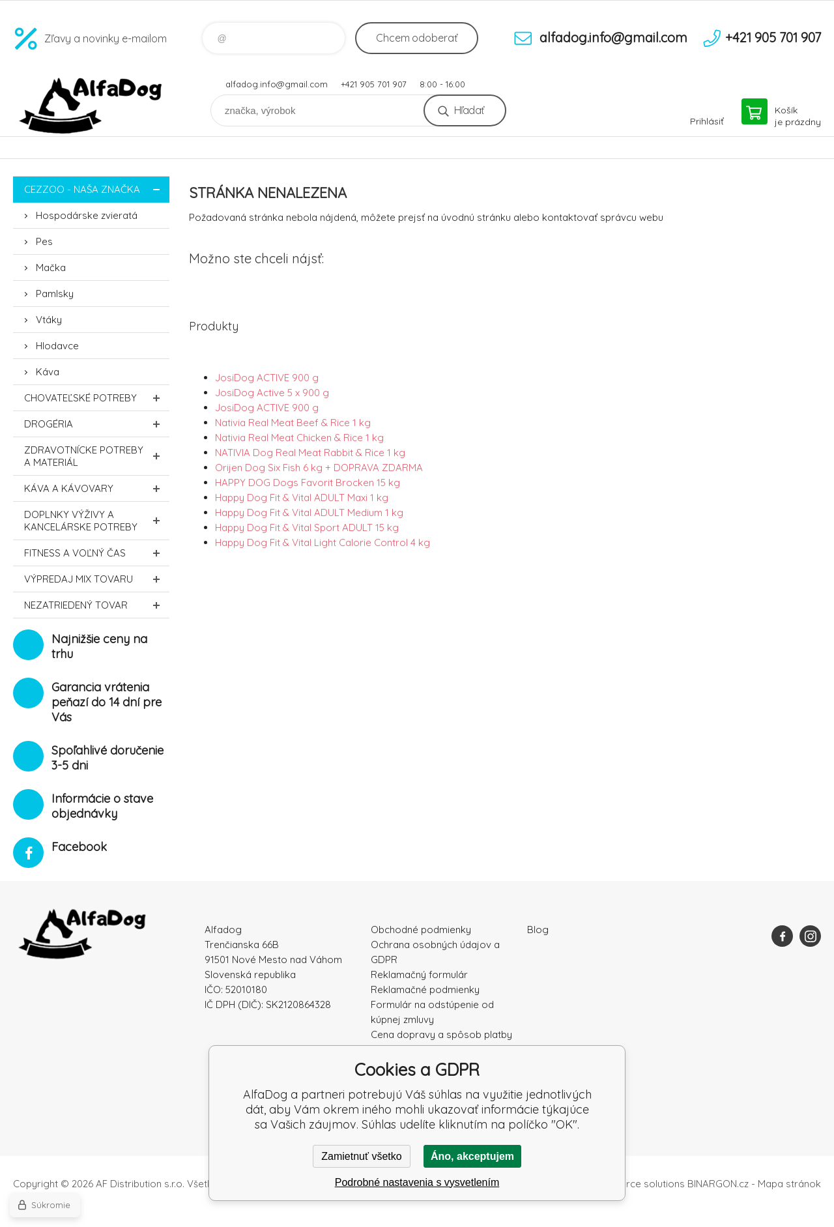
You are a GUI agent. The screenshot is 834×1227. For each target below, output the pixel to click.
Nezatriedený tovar (96, 605)
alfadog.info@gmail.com (276, 84)
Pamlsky (55, 293)
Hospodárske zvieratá (86, 215)
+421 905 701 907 (374, 84)
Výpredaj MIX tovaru (96, 579)
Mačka (51, 267)
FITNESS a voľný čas (96, 553)
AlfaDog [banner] (91, 106)
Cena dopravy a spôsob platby (441, 1034)
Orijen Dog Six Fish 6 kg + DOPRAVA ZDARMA (319, 467)
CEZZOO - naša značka (96, 189)
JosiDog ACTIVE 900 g (267, 377)
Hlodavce (57, 345)
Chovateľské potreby (96, 398)
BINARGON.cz (718, 1183)
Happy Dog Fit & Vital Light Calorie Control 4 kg (322, 542)
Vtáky (49, 319)
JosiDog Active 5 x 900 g (272, 392)
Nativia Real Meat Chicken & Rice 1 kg (299, 437)
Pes (44, 241)
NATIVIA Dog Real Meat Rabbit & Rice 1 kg (310, 452)
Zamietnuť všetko (361, 1156)
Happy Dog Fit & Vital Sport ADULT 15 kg (307, 527)
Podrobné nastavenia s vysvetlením (417, 1182)
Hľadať (468, 110)
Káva (47, 372)
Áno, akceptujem (472, 1156)
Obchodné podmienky (421, 929)
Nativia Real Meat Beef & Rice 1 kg (293, 422)
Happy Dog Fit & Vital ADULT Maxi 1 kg (301, 497)
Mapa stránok (789, 1183)
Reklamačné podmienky (425, 989)
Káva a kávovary (96, 488)
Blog (538, 929)
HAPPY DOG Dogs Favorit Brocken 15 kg (307, 482)
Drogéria (96, 424)
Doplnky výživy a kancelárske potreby (96, 521)
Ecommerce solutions (635, 1183)
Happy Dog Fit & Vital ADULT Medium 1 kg (309, 512)
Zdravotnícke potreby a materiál (96, 456)
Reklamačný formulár (419, 974)
